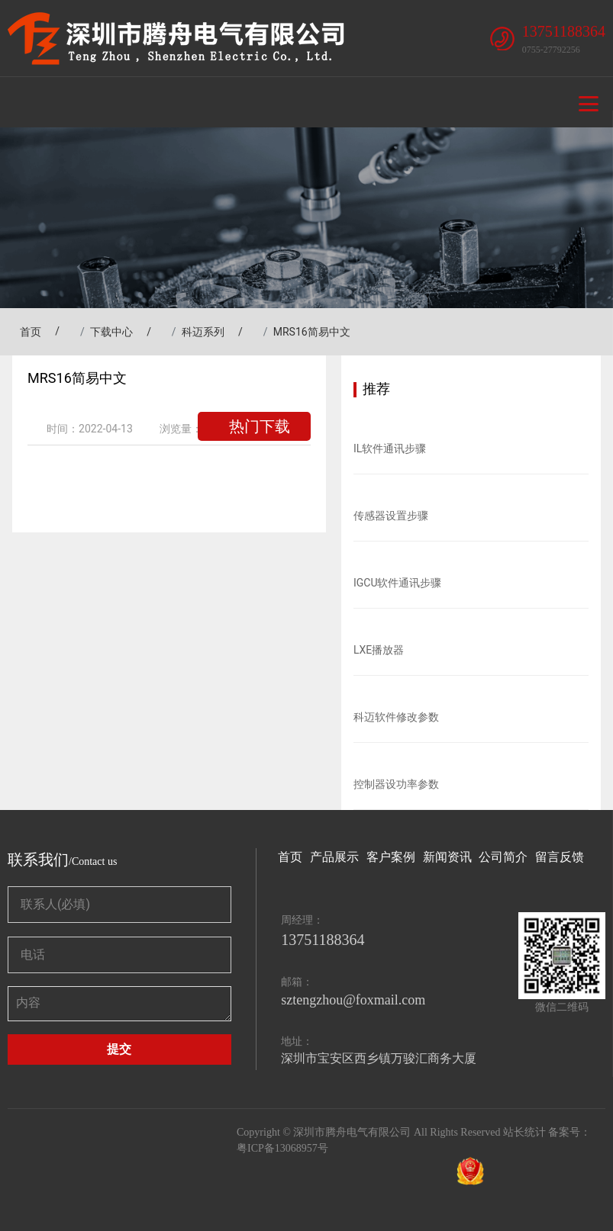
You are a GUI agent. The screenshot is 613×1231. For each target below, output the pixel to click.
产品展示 (334, 856)
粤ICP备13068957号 (282, 1148)
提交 (119, 1049)
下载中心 (111, 332)
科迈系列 (203, 332)
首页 (26, 331)
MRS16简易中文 (311, 332)
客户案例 (390, 856)
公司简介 (503, 856)
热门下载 (259, 426)
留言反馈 (559, 856)
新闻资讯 (447, 856)
